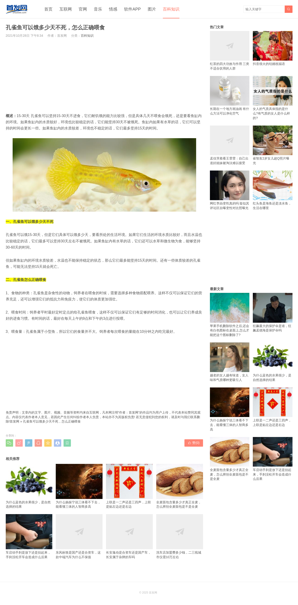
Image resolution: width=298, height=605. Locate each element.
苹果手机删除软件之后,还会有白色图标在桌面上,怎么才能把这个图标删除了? (230, 315)
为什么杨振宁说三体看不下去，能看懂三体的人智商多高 (79, 486)
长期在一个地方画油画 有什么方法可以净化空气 (230, 95)
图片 (152, 9)
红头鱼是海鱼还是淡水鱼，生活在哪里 (272, 190)
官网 (83, 9)
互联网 (65, 9)
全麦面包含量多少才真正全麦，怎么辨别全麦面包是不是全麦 (179, 486)
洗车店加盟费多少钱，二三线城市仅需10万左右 (179, 536)
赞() (193, 443)
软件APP (132, 9)
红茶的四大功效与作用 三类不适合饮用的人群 (230, 50)
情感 (113, 9)
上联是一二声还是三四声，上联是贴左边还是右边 (129, 486)
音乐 (98, 9)
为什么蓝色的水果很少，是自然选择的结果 (29, 486)
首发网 (14, 421)
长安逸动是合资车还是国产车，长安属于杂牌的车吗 (129, 536)
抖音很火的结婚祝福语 (272, 48)
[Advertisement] (104, 75)
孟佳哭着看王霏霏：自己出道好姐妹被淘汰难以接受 (230, 145)
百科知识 (171, 9)
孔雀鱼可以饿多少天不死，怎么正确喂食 (52, 421)
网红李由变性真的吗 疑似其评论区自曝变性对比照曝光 (230, 190)
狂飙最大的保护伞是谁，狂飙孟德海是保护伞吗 (272, 312)
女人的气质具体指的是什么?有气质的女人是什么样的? (272, 98)
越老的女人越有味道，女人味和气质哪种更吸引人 (230, 362)
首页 (48, 9)
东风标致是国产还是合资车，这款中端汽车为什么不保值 (79, 536)
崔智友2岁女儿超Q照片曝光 (272, 145)
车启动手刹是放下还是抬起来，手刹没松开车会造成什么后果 (29, 536)
